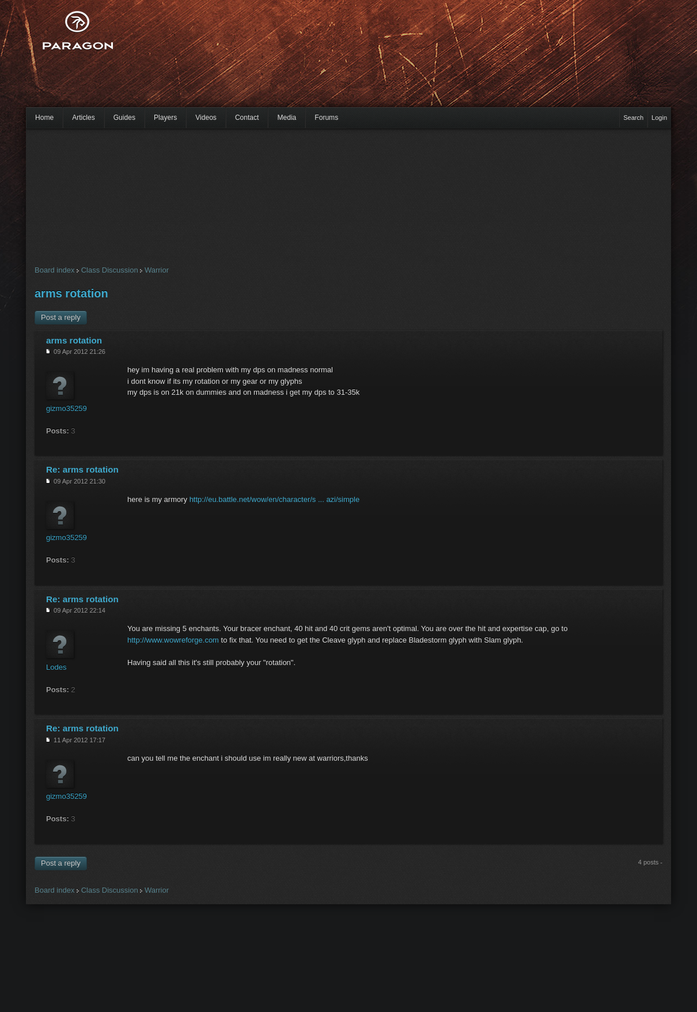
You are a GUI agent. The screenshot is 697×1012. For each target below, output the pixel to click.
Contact (247, 118)
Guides (124, 118)
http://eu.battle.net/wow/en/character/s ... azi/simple (275, 499)
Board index (54, 270)
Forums (326, 118)
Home (44, 118)
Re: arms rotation (82, 469)
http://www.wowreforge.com (173, 640)
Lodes (56, 667)
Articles (83, 118)
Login (659, 117)
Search (633, 117)
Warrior (157, 270)
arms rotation (71, 293)
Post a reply (61, 317)
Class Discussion (109, 270)
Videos (206, 118)
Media (286, 118)
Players (165, 118)
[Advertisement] (249, 60)
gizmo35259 (66, 408)
